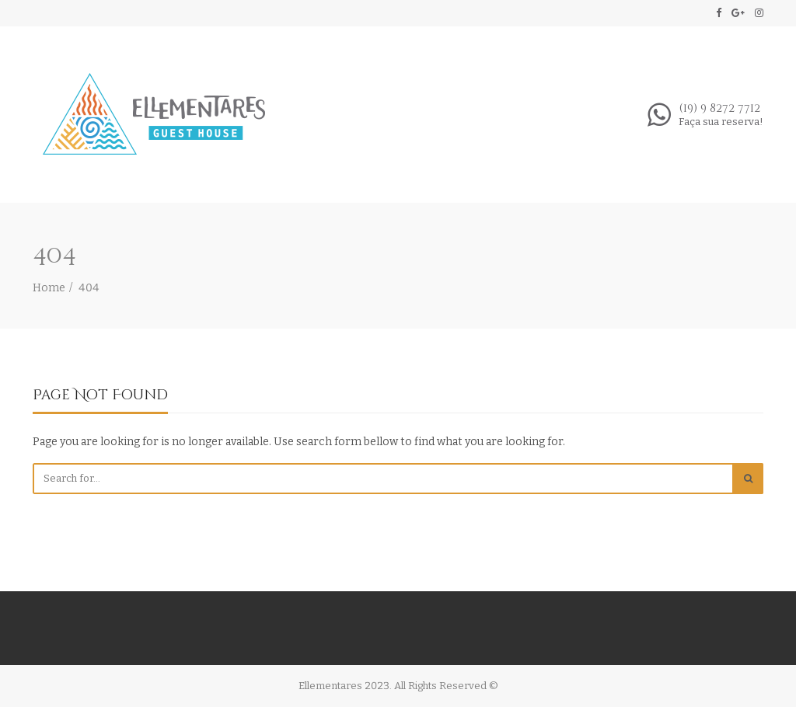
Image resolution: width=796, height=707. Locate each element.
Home (49, 287)
